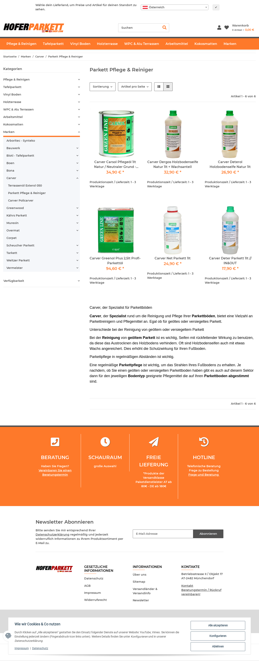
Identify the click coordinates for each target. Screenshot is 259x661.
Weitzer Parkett (18, 260)
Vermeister (14, 268)
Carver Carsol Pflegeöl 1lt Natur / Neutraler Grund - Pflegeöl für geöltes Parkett (115, 164)
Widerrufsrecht (95, 600)
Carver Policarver (20, 200)
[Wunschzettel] (226, 27)
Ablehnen (218, 646)
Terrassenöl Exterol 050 (25, 185)
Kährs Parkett (16, 215)
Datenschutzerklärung (52, 534)
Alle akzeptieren (218, 625)
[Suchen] (139, 27)
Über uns (139, 574)
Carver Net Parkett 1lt (173, 258)
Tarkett (11, 253)
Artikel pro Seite (133, 86)
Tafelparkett (12, 87)
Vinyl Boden (12, 94)
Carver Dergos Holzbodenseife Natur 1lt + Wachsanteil (172, 164)
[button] (219, 27)
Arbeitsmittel (13, 117)
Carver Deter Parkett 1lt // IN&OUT (230, 260)
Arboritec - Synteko (20, 140)
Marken (9, 132)
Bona (10, 170)
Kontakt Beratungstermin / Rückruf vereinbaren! (201, 590)
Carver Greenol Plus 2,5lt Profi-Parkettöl (115, 260)
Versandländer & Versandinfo (145, 591)
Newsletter (141, 600)
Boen (10, 163)
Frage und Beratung (204, 474)
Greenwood (15, 208)
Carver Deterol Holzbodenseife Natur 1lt (230, 164)
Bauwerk (13, 148)
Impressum (92, 593)
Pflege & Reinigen (16, 79)
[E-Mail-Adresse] (163, 533)
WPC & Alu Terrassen (18, 109)
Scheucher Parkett (20, 245)
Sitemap (139, 582)
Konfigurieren (217, 636)
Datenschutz (93, 578)
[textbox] (174, 7)
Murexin (12, 223)
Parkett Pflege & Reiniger (27, 193)
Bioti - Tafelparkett (20, 155)
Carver (11, 178)
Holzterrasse (12, 102)
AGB (87, 586)
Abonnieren (208, 534)
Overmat (13, 230)
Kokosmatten (13, 124)
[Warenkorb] (243, 28)
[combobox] (174, 7)
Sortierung (101, 86)
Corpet (11, 238)
